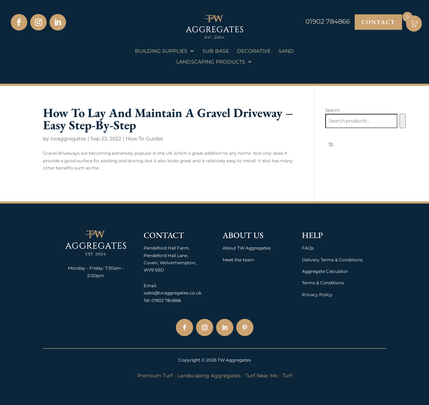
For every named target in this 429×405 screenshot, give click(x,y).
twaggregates (68, 138)
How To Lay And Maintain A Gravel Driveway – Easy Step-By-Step (168, 118)
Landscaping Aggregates (209, 375)
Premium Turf (155, 375)
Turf (287, 375)
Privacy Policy (317, 294)
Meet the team (238, 259)
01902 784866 (165, 300)
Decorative (254, 51)
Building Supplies (161, 51)
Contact (378, 22)
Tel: (147, 300)
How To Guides (144, 138)
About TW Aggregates (247, 248)
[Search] (403, 121)
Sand (286, 51)
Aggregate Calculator (325, 271)
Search (332, 110)
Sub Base (215, 51)
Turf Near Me (261, 375)
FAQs (308, 248)
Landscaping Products (210, 62)
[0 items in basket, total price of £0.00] (330, 144)
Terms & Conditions (323, 282)
